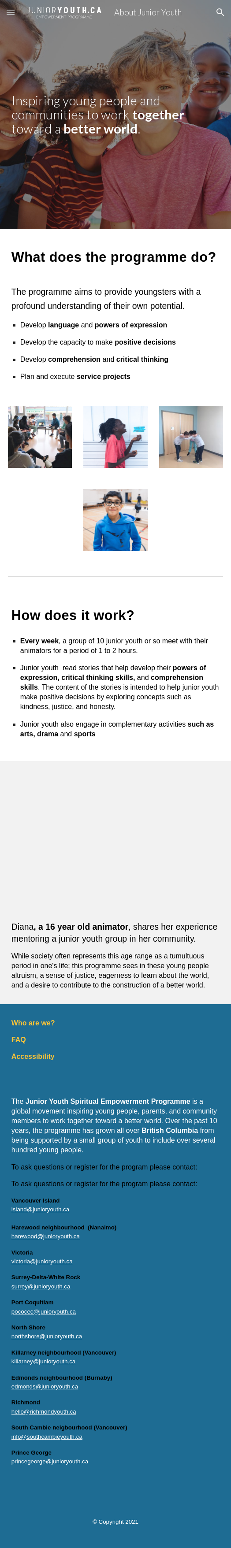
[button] (10, 12)
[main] (115, 115)
